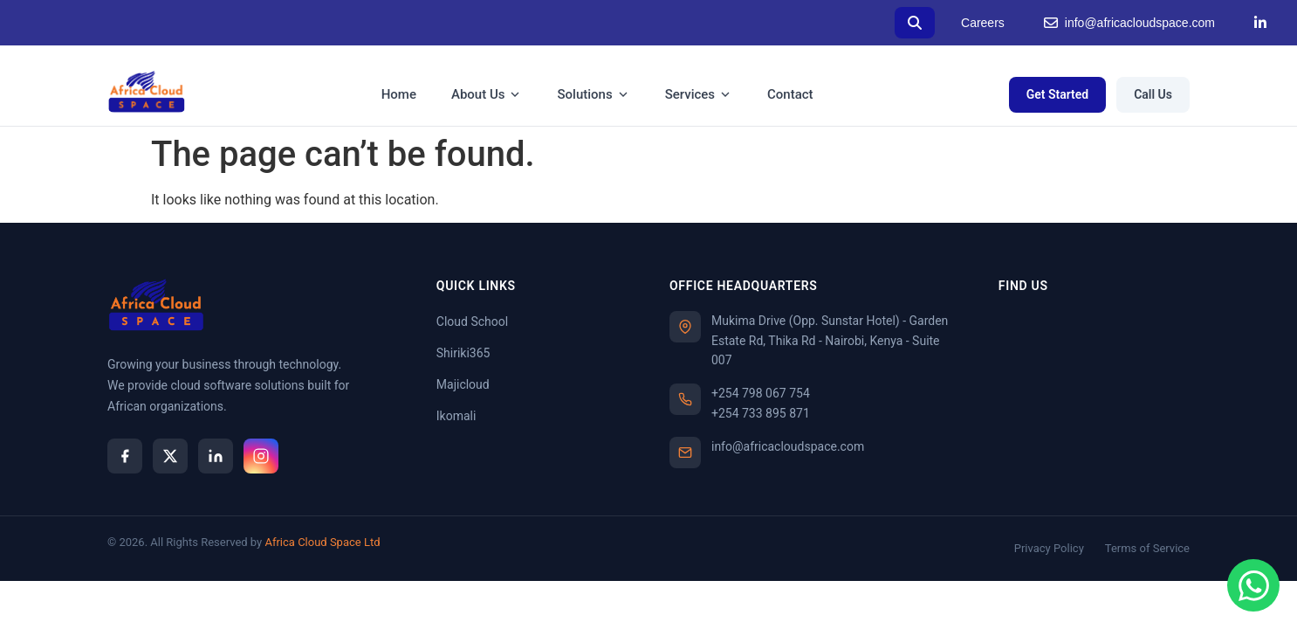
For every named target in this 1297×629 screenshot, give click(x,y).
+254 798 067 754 (760, 393)
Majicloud (463, 384)
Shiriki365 (463, 353)
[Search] (915, 22)
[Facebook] (124, 456)
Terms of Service (1147, 548)
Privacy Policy (1049, 548)
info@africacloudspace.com (1129, 23)
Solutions (593, 94)
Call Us (1153, 94)
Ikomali (456, 416)
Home (398, 94)
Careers (983, 23)
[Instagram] (261, 456)
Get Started (1057, 94)
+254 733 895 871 (760, 413)
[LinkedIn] (1260, 22)
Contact (790, 94)
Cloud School (472, 321)
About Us (487, 94)
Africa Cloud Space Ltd (322, 542)
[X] (170, 456)
